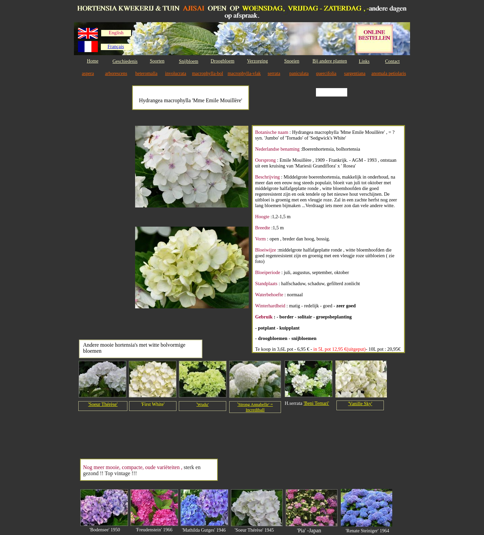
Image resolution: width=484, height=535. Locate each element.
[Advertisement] (104, 226)
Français (116, 46)
